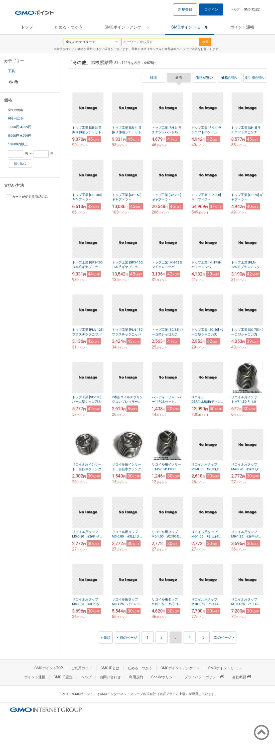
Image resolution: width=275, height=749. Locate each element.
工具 (11, 71)
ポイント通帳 (242, 27)
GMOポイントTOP (48, 668)
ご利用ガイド (81, 668)
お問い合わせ (110, 677)
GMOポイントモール (189, 27)
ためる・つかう (69, 27)
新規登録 (185, 10)
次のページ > (224, 638)
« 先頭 (105, 638)
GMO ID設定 (252, 9)
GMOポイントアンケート (127, 27)
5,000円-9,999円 (19, 136)
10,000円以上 (18, 144)
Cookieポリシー (163, 677)
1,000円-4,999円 (19, 127)
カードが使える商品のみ (27, 196)
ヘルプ (235, 9)
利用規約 (136, 677)
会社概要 (241, 677)
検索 (205, 42)
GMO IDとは (109, 668)
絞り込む (20, 163)
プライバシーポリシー (204, 677)
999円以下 (15, 118)
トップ (27, 27)
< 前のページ (127, 638)
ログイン (211, 10)
